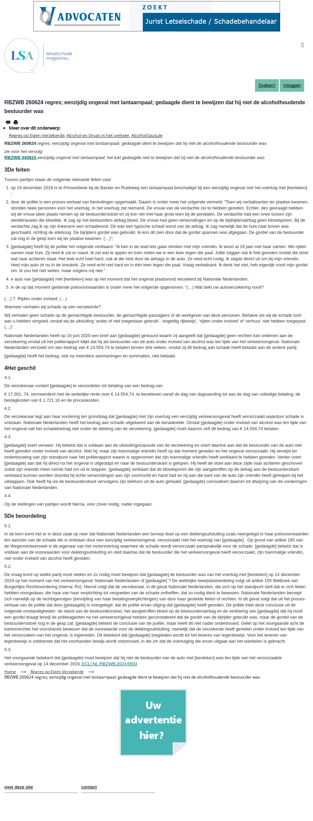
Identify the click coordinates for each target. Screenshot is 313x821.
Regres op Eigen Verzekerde (36, 135)
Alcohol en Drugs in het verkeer (97, 135)
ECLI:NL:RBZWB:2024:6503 (109, 663)
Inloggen (292, 85)
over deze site (18, 787)
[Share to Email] (8, 122)
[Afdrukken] (15, 122)
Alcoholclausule (146, 135)
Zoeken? (266, 85)
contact (89, 787)
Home (10, 671)
